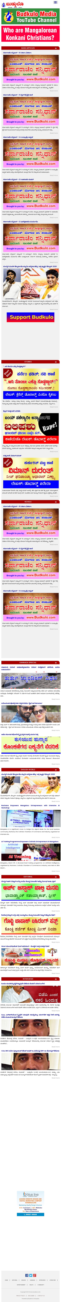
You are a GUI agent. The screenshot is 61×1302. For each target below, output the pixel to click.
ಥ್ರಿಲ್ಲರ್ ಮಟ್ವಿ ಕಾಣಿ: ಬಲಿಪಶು (11, 411)
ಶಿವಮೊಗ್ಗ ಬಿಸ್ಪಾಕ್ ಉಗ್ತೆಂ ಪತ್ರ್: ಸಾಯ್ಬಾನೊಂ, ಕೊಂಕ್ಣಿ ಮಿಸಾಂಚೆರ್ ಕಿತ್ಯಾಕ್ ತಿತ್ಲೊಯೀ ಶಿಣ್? (28, 915)
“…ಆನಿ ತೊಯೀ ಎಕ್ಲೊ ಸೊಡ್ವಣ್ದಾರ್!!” (14, 366)
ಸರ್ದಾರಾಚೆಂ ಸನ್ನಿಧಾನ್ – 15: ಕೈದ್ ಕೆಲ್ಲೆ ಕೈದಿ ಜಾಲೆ (18, 95)
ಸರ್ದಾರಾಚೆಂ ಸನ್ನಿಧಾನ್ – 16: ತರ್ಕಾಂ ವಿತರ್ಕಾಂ (17, 53)
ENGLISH (23, 1280)
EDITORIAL (14, 1280)
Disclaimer (31, 1296)
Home (6, 1280)
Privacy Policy (20, 1296)
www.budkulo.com (35, 1292)
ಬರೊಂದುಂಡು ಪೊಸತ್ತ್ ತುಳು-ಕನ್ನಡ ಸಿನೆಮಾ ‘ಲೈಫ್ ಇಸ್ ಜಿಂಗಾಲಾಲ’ (21, 703)
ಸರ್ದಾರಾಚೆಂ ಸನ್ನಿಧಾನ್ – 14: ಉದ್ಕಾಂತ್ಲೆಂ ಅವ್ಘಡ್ (18, 137)
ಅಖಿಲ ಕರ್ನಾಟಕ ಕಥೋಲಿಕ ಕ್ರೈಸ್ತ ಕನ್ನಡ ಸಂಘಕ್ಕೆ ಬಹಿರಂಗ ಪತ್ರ (19, 734)
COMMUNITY (41, 1285)
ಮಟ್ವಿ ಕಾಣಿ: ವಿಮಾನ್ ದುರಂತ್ (12, 456)
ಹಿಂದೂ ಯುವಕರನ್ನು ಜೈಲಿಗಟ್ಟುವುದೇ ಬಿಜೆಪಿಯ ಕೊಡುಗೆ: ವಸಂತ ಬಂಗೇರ (23, 984)
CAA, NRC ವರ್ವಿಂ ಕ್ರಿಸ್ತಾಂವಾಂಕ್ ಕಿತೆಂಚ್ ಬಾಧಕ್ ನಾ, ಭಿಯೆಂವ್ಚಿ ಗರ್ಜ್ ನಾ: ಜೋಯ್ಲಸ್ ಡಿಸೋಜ (30, 1051)
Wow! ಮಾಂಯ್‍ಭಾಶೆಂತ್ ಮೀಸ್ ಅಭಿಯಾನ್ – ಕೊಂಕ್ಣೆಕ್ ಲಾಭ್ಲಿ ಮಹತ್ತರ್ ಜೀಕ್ (25, 946)
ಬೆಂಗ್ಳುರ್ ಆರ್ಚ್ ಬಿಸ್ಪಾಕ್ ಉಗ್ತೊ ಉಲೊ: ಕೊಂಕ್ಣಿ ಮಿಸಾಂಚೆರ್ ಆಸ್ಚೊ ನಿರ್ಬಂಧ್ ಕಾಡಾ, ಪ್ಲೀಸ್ (28, 881)
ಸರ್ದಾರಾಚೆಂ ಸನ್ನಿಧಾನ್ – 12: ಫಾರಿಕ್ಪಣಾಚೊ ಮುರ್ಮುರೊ (20, 222)
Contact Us (41, 1296)
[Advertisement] (30, 341)
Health (31, 1285)
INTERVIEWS (42, 1280)
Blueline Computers (33, 1298)
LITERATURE (53, 1280)
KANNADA (32, 1280)
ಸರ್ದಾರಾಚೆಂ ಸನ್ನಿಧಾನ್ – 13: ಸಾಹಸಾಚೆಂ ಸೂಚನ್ (18, 179)
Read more (54, 91)
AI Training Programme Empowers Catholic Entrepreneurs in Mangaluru (29, 841)
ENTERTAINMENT (21, 1285)
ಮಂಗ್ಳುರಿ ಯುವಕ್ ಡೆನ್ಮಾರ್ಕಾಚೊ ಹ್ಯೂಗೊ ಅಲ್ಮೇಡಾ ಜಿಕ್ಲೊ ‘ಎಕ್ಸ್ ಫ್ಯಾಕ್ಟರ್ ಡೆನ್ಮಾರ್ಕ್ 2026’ (30, 266)
